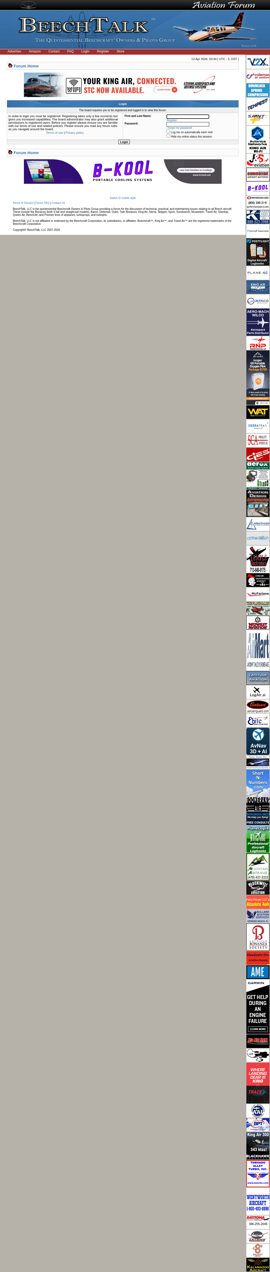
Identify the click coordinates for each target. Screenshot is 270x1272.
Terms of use (54, 132)
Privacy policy (74, 132)
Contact (53, 51)
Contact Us (58, 202)
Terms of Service (23, 202)
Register (103, 51)
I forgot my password (179, 127)
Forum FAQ (42, 202)
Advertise (14, 51)
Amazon (35, 51)
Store (121, 51)
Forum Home (26, 66)
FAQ (70, 51)
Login (85, 51)
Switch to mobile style (123, 198)
